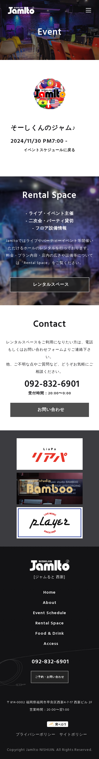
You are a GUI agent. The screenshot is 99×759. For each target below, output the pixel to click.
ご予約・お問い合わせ (49, 677)
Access (51, 643)
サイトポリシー (73, 735)
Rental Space (49, 623)
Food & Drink (49, 633)
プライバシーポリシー (35, 735)
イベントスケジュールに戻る (49, 150)
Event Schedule (49, 613)
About (49, 602)
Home (49, 592)
